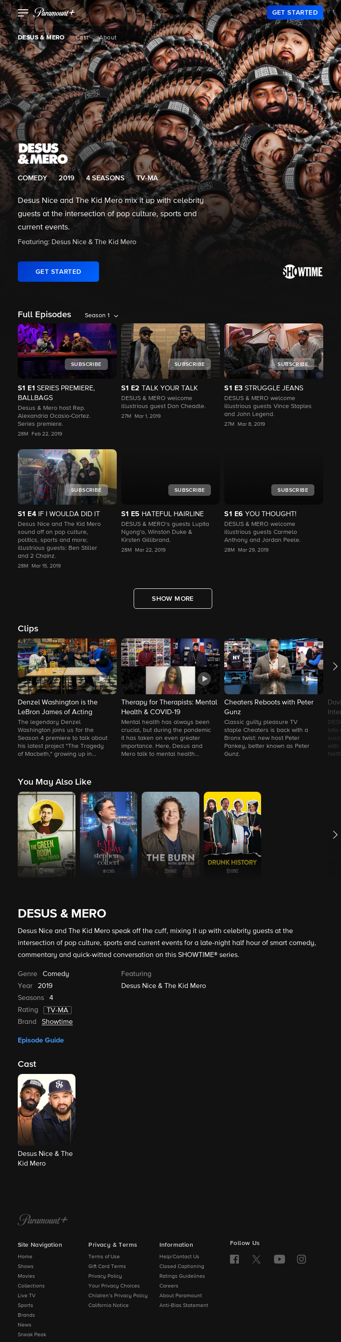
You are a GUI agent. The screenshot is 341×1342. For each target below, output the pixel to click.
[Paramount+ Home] (43, 1220)
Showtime (57, 1022)
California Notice (108, 1305)
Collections (31, 1286)
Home (25, 1257)
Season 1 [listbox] (97, 315)
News (25, 1325)
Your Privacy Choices (114, 1286)
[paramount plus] (54, 12)
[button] (23, 13)
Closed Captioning (181, 1266)
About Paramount (180, 1296)
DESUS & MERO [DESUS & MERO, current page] (41, 38)
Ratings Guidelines (182, 1276)
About (107, 38)
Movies (26, 1276)
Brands (26, 1315)
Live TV (27, 1296)
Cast (82, 38)
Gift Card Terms (107, 1266)
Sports (25, 1305)
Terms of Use (104, 1257)
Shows (26, 1266)
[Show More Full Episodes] (173, 598)
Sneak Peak (32, 1335)
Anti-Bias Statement (183, 1305)
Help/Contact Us (179, 1257)
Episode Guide (41, 1040)
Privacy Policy (105, 1276)
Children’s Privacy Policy (118, 1296)
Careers (168, 1286)
